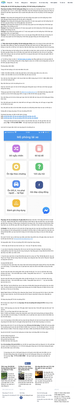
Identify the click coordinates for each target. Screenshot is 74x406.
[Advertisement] (65, 26)
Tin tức (17, 2)
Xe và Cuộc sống (43, 2)
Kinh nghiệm (54, 2)
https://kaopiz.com (64, 401)
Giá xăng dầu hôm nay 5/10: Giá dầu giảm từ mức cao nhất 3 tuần (44, 368)
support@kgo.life (62, 400)
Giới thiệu (22, 393)
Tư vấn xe (62, 2)
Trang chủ (9, 2)
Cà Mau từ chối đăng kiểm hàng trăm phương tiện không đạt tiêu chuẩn (25, 369)
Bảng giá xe (24, 2)
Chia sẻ (27, 363)
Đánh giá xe (33, 2)
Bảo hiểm (70, 2)
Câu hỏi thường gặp (42, 393)
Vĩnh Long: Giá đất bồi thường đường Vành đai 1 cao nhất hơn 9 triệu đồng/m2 (8, 369)
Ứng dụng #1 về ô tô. (7, 393)
